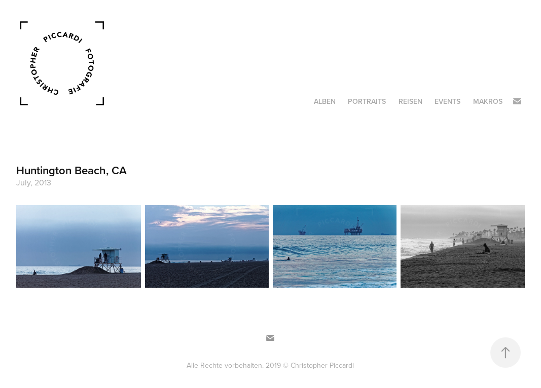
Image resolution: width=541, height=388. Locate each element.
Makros (487, 101)
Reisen (410, 101)
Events (447, 101)
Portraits (367, 101)
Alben (325, 101)
